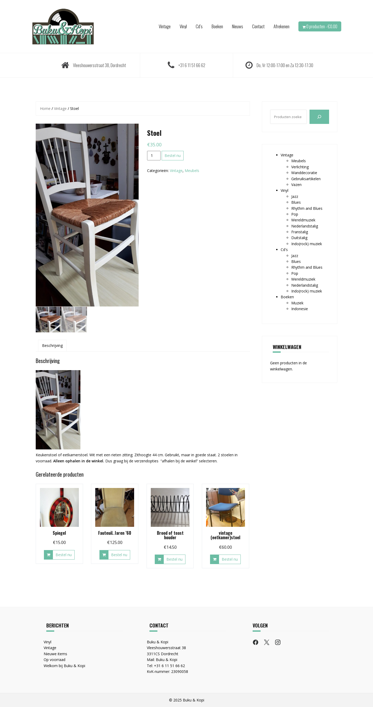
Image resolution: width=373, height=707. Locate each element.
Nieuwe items (55, 653)
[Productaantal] (154, 155)
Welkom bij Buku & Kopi (64, 665)
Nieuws (237, 26)
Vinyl (183, 26)
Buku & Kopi (166, 659)
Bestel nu (173, 155)
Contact (258, 26)
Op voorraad (54, 659)
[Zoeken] (319, 117)
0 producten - (321, 26)
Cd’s (199, 26)
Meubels (192, 170)
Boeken (217, 26)
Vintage (165, 26)
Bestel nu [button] (64, 554)
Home (45, 108)
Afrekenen (281, 26)
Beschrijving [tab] (52, 345)
